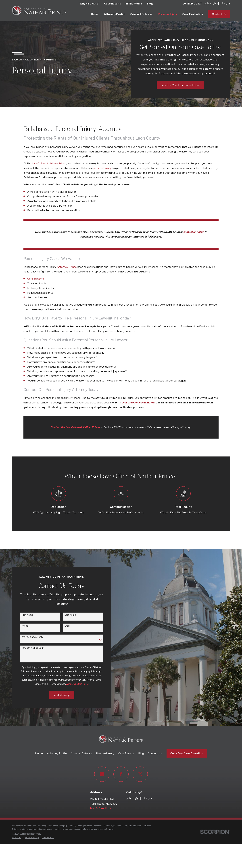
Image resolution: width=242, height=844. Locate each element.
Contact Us (219, 14)
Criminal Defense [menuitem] (141, 14)
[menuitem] (16, 837)
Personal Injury (105, 753)
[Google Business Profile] (101, 774)
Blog (150, 3)
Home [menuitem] (95, 14)
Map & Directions (100, 808)
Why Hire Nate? (89, 3)
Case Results (112, 3)
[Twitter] (140, 774)
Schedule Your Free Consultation (180, 85)
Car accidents (35, 278)
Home (39, 753)
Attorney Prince (67, 266)
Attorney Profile (57, 753)
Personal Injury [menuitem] (167, 14)
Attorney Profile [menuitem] (114, 14)
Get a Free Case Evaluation (186, 753)
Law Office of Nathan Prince (49, 163)
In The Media (133, 3)
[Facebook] (120, 774)
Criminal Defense (81, 753)
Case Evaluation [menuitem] (192, 14)
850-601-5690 (217, 4)
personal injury (102, 168)
